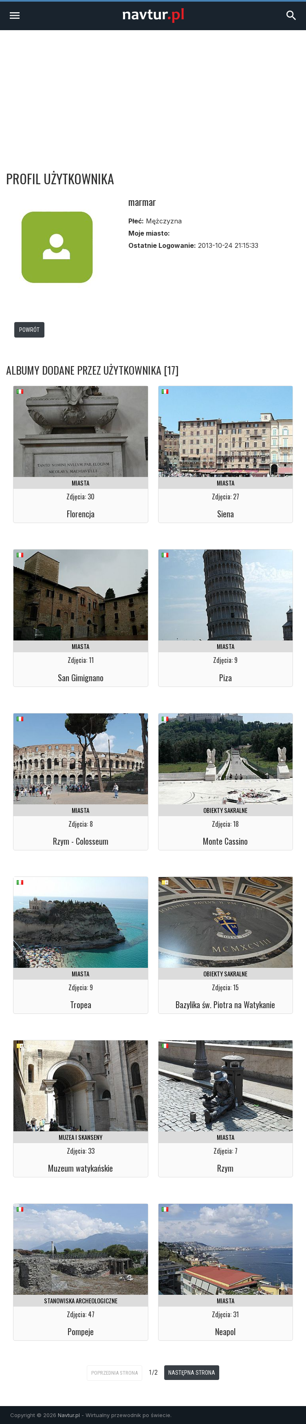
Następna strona (191, 1372)
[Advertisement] (153, 91)
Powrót (29, 330)
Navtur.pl (69, 1415)
